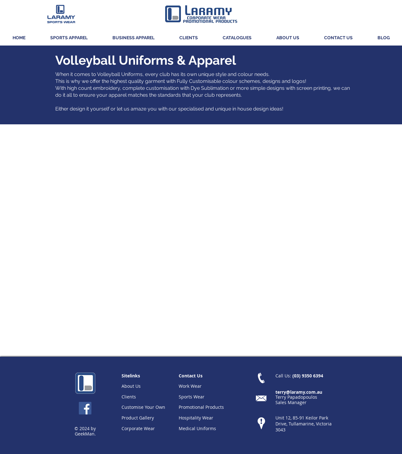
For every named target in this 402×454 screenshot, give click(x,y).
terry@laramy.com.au (298, 392)
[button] (69, 38)
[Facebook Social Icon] (85, 408)
